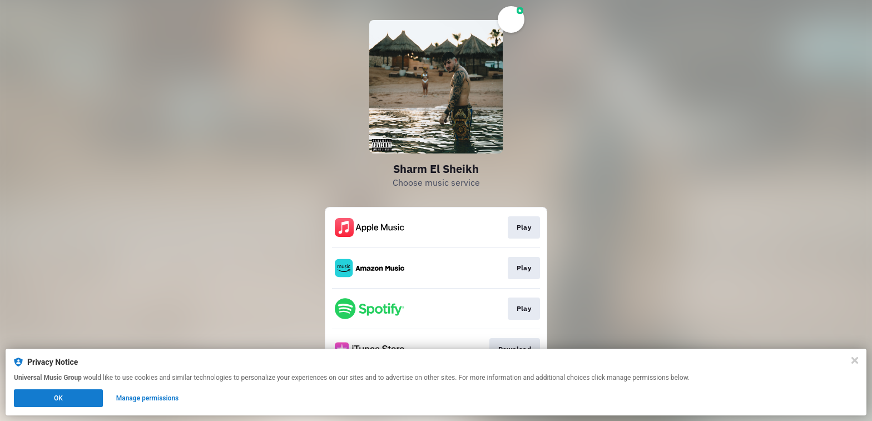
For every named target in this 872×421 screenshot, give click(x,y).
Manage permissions (147, 398)
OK (58, 398)
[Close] (855, 360)
